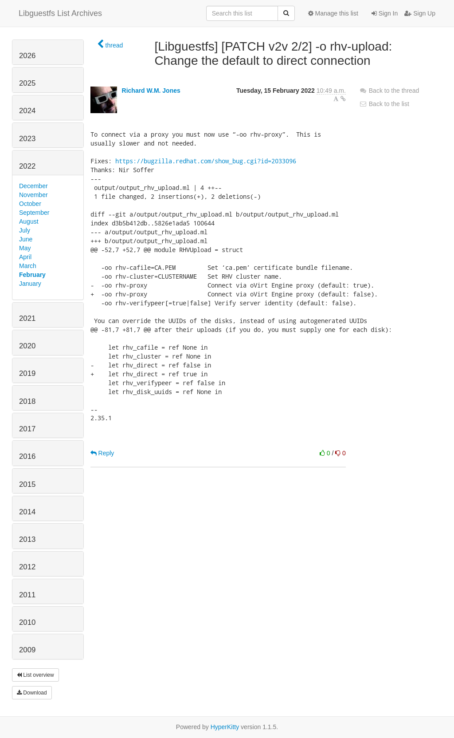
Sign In (385, 13)
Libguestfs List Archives (60, 13)
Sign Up (419, 13)
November (33, 194)
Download (32, 693)
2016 (27, 456)
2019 (27, 373)
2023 (27, 138)
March (27, 265)
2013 (27, 539)
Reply (102, 453)
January (30, 283)
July (24, 230)
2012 (27, 567)
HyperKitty (225, 726)
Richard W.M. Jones (151, 90)
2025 (27, 83)
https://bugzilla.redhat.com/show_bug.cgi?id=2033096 (205, 161)
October (30, 203)
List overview (35, 675)
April (25, 256)
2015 (27, 484)
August (29, 221)
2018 (27, 401)
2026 (27, 55)
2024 (27, 111)
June (25, 239)
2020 (27, 346)
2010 (27, 622)
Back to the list (384, 103)
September (34, 212)
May (25, 248)
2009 (27, 650)
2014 (27, 512)
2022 (27, 166)
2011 (27, 595)
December (33, 185)
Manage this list (333, 13)
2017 (27, 429)
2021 (27, 318)
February (32, 274)
